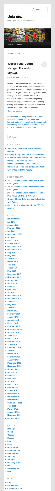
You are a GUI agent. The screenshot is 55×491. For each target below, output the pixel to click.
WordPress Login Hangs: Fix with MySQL (20, 68)
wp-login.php (18, 127)
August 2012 (13, 372)
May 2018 (11, 271)
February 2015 (13, 326)
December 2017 (14, 274)
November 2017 (14, 277)
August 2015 (13, 320)
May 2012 (11, 378)
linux (38, 119)
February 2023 (13, 228)
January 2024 (13, 225)
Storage (11, 459)
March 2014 (12, 338)
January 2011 (13, 412)
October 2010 (13, 418)
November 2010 (14, 415)
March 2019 (12, 262)
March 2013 (12, 354)
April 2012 (12, 381)
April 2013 (12, 351)
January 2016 (13, 317)
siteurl (20, 125)
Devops (10, 438)
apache (10, 119)
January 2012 (13, 390)
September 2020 (14, 234)
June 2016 (12, 302)
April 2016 (12, 308)
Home (10, 45)
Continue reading (15, 111)
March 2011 (12, 409)
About (19, 45)
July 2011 (11, 406)
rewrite (33, 122)
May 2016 (11, 305)
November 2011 (14, 397)
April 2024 (12, 222)
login (17, 122)
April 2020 (12, 237)
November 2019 (14, 249)
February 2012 (13, 387)
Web (9, 472)
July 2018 (11, 265)
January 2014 (13, 345)
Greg (9, 199)
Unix (23, 117)
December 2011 (14, 394)
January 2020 (13, 243)
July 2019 (11, 253)
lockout (10, 122)
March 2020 (12, 240)
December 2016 (14, 295)
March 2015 (12, 323)
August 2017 (13, 283)
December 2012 (14, 363)
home (33, 119)
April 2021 (12, 231)
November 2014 (14, 329)
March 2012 (12, 384)
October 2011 (13, 400)
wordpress (36, 125)
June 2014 (12, 335)
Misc (9, 444)
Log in (10, 482)
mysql (27, 122)
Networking (12, 447)
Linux (17, 117)
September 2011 (14, 403)
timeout (27, 125)
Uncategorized (14, 462)
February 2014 (13, 341)
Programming (13, 450)
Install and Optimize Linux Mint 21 (22, 164)
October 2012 (13, 369)
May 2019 (11, 256)
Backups (11, 429)
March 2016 (12, 311)
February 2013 (13, 357)
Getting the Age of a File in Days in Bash (25, 155)
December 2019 (14, 246)
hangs (27, 119)
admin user (37, 117)
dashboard (19, 119)
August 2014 (13, 332)
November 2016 (14, 299)
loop (21, 122)
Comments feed (14, 489)
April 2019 (12, 259)
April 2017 (12, 292)
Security (11, 456)
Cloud (10, 432)
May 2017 (11, 289)
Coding (10, 435)
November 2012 (14, 366)
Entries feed (12, 485)
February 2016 (13, 314)
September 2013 (14, 348)
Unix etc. (14, 17)
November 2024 (14, 219)
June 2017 (12, 286)
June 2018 (12, 268)
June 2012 (12, 375)
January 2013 (13, 360)
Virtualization (13, 469)
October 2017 (13, 280)
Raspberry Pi (13, 453)
